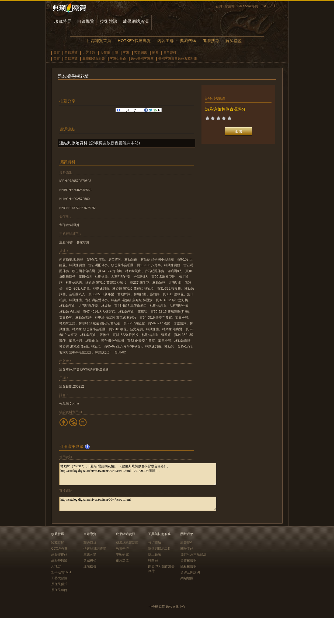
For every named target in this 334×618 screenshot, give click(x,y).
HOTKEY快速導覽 (134, 40)
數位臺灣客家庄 (142, 59)
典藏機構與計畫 (93, 59)
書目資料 (169, 53)
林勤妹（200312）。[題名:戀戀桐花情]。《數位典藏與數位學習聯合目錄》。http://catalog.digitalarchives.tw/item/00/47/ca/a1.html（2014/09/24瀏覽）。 (137, 474)
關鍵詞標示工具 (159, 548)
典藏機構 (188, 40)
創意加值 (122, 560)
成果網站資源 (136, 21)
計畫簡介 (186, 543)
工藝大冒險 (59, 578)
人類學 (105, 53)
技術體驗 (108, 21)
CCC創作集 (59, 548)
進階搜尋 (211, 40)
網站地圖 (186, 578)
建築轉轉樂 (59, 560)
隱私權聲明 (188, 566)
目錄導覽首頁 (99, 40)
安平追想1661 (61, 572)
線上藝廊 (154, 554)
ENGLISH (268, 6)
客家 (126, 53)
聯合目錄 (90, 543)
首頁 (219, 6)
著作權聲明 (188, 560)
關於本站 (186, 548)
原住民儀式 (59, 584)
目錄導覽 (85, 21)
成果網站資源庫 (127, 543)
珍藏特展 (62, 21)
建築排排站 (59, 554)
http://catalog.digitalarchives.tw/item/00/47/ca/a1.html (137, 504)
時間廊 (153, 560)
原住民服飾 (59, 590)
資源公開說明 (190, 572)
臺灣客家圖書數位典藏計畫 (177, 59)
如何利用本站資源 (193, 554)
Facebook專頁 (247, 6)
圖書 (155, 53)
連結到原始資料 (73, 143)
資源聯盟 (233, 40)
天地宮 (56, 566)
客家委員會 (118, 59)
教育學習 (122, 548)
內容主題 (165, 40)
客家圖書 (140, 53)
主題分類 (90, 554)
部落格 (230, 6)
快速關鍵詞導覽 (95, 548)
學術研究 (122, 554)
